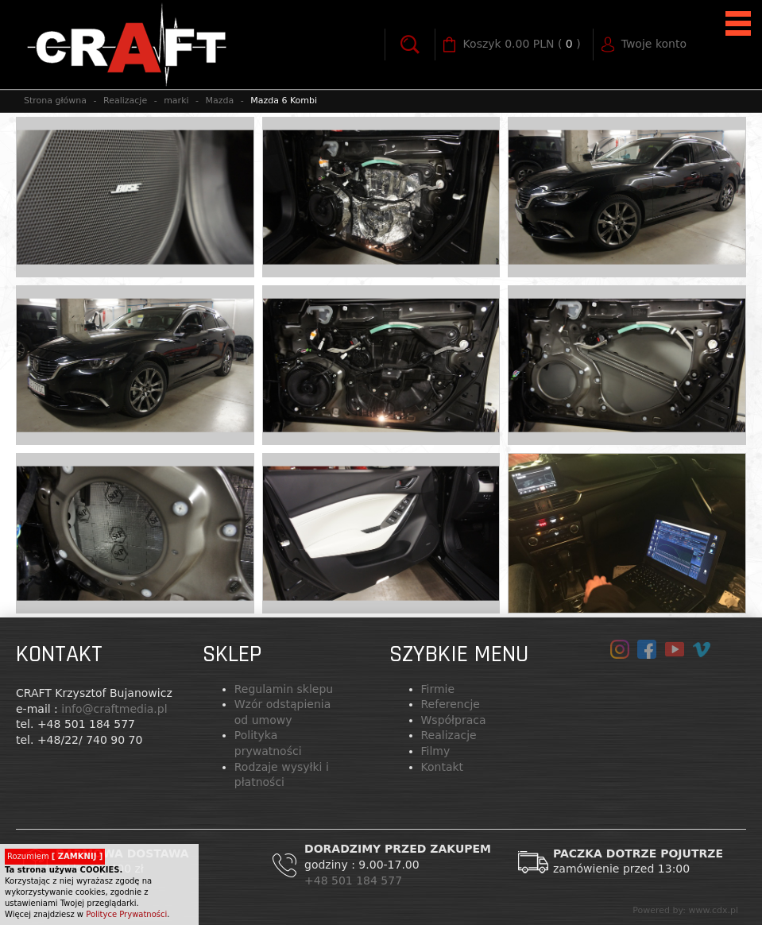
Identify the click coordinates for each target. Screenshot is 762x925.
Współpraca (453, 720)
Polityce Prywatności (126, 914)
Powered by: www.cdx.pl (685, 910)
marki (176, 100)
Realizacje (125, 100)
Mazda (220, 100)
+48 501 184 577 (355, 880)
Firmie (438, 689)
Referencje (450, 704)
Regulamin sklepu (283, 689)
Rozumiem (55, 856)
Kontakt (442, 767)
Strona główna (55, 100)
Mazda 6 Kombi (283, 100)
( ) (522, 44)
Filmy (436, 751)
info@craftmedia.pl (114, 708)
